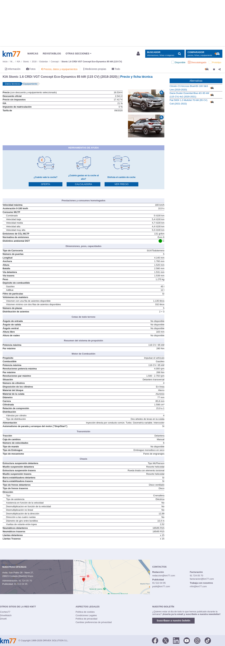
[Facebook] (155, 640)
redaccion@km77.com (163, 575)
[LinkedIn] (176, 640)
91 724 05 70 (25, 580)
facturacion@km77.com (202, 579)
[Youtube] (187, 640)
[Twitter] (165, 640)
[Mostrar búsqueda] (164, 54)
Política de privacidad (86, 618)
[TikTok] (208, 640)
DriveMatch (6, 615)
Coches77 (5, 612)
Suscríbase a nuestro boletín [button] (173, 620)
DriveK (3, 618)
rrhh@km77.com (198, 586)
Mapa (30, 576)
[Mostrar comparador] (204, 54)
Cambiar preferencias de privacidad (94, 622)
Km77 (11, 53)
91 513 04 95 (20, 584)
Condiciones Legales (86, 615)
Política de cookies (85, 612)
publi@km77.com (161, 586)
